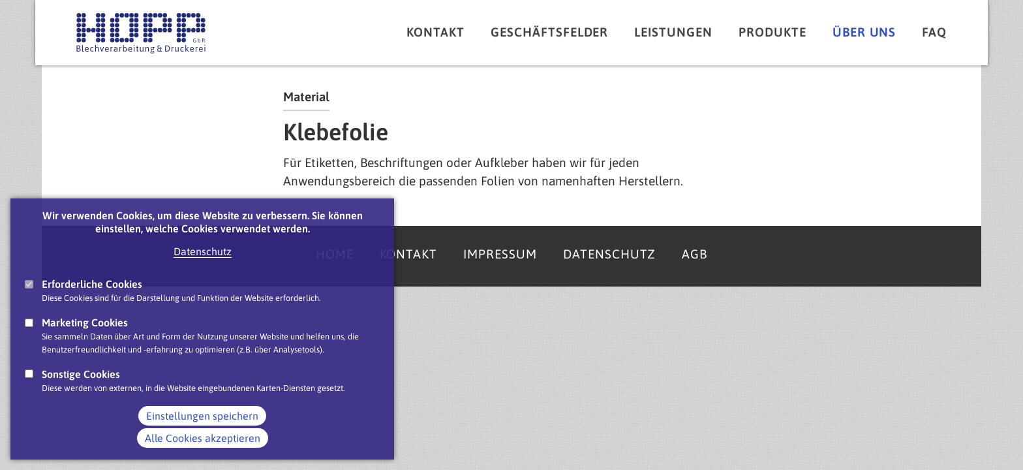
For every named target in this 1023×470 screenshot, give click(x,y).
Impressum (500, 254)
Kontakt (435, 32)
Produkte (772, 32)
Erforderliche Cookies (92, 300)
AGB (694, 254)
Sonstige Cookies (81, 390)
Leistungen (673, 32)
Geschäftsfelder (549, 32)
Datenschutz (203, 267)
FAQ (934, 32)
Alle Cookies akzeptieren (202, 454)
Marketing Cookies (85, 339)
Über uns (864, 32)
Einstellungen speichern (202, 431)
